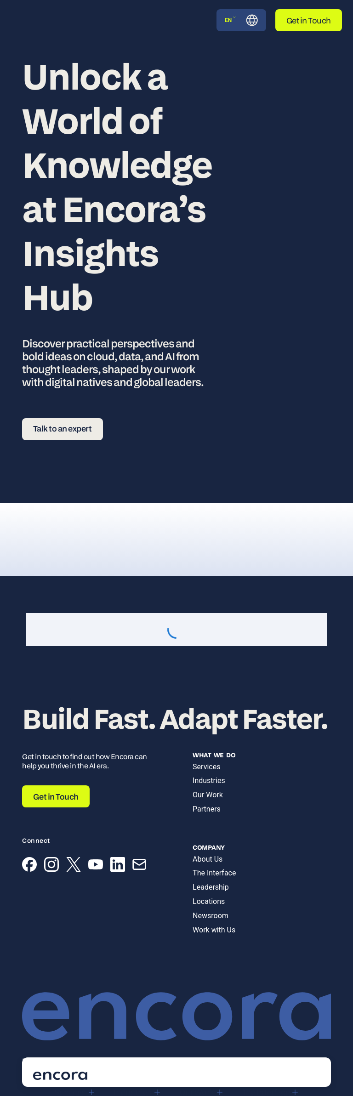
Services (206, 766)
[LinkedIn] (117, 866)
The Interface (214, 873)
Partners (207, 809)
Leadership (211, 887)
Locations (209, 901)
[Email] (139, 866)
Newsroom (210, 915)
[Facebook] (29, 866)
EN (230, 20)
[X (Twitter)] (73, 866)
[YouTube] (95, 866)
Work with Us (214, 930)
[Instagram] (51, 866)
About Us (207, 859)
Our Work (208, 794)
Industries (209, 780)
